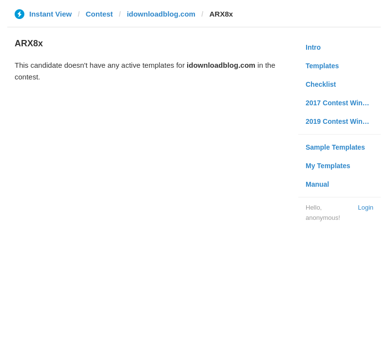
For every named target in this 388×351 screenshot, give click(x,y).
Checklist (321, 84)
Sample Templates (335, 147)
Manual (317, 184)
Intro (313, 47)
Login (365, 207)
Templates (322, 66)
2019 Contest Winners (341, 121)
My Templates (328, 166)
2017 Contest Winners (341, 103)
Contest (99, 14)
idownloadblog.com (161, 14)
